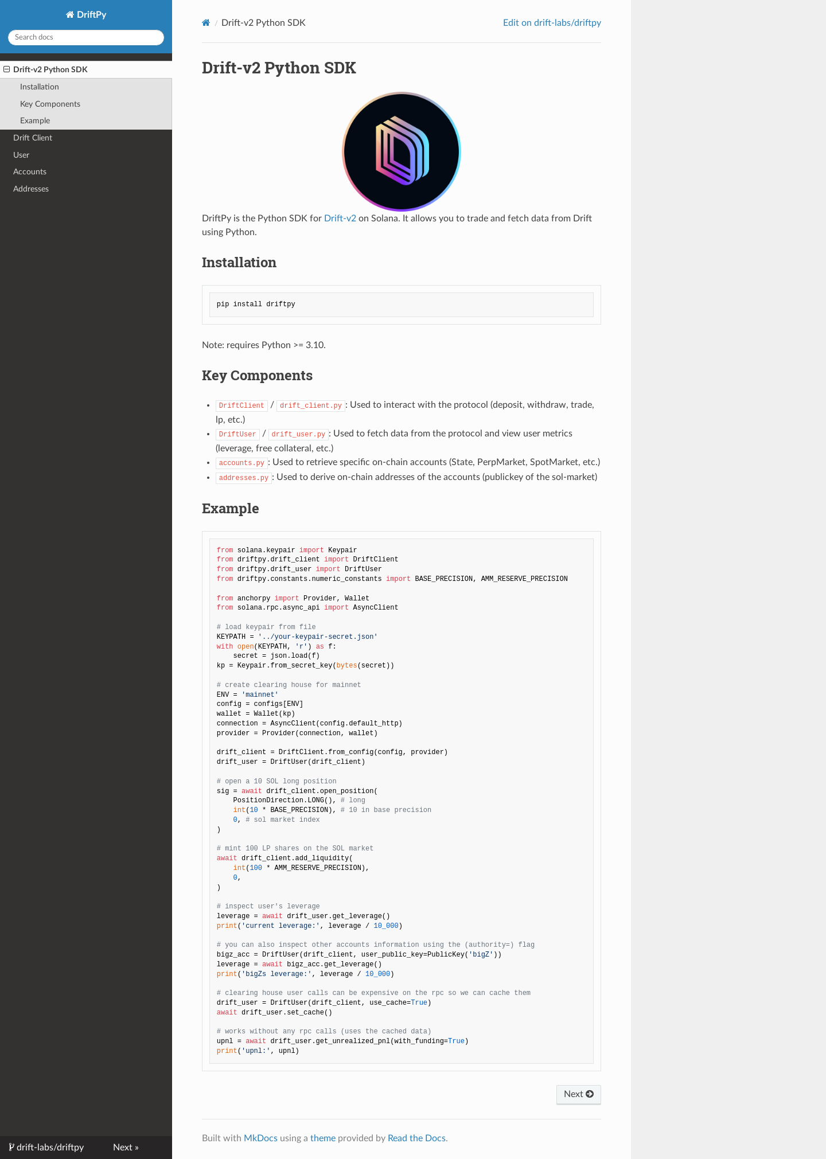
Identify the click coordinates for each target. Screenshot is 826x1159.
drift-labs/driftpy (49, 1147)
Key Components (50, 104)
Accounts (29, 171)
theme (323, 1138)
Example (35, 120)
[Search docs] (86, 37)
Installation (39, 87)
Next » (126, 1147)
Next (579, 1094)
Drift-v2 (340, 218)
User (21, 155)
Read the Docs (417, 1138)
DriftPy (90, 14)
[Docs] (206, 23)
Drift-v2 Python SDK (45, 70)
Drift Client (32, 138)
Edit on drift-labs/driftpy (552, 23)
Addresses (31, 189)
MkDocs (261, 1138)
